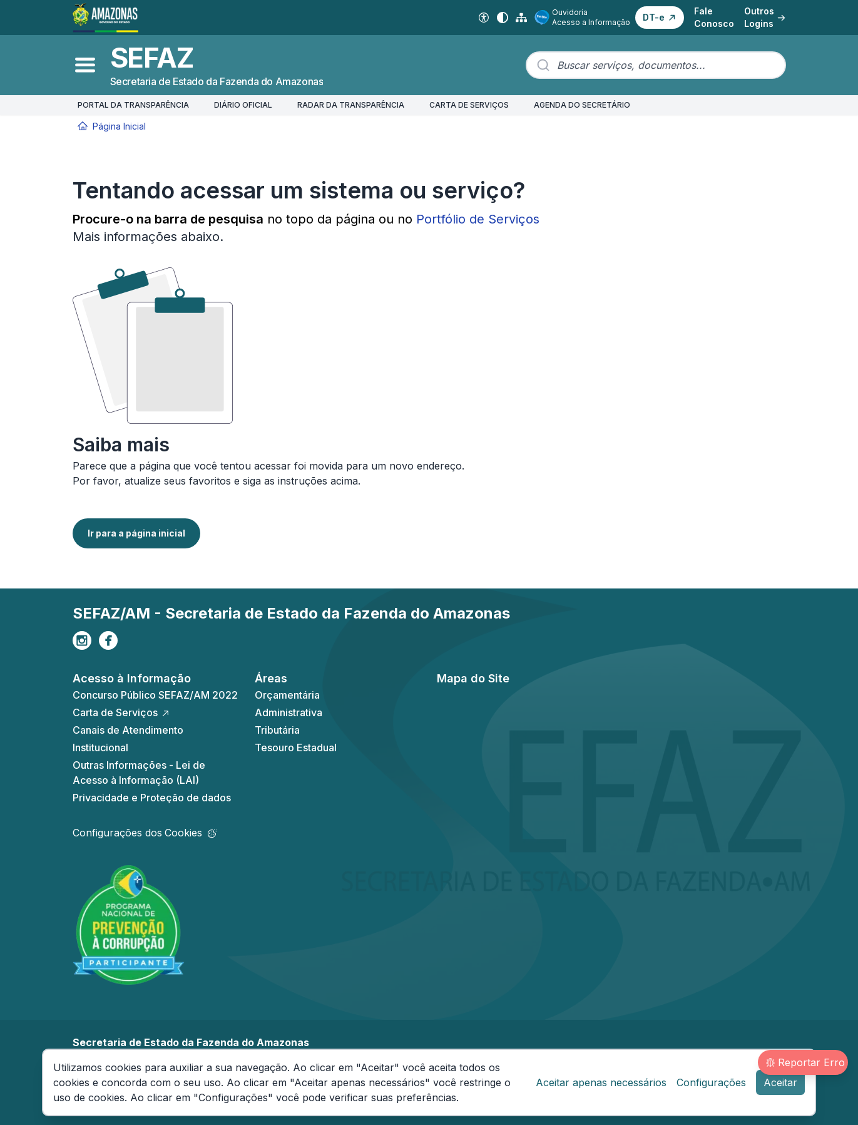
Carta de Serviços (121, 712)
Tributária (277, 730)
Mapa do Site (473, 678)
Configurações (711, 1082)
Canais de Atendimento (128, 730)
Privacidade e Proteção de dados (152, 797)
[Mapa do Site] (521, 17)
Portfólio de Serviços (477, 219)
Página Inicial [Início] (112, 126)
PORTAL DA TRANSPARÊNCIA (133, 105)
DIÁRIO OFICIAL (243, 105)
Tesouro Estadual (296, 747)
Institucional (100, 747)
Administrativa (288, 712)
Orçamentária (287, 695)
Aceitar (780, 1082)
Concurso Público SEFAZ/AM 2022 (155, 695)
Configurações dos (145, 832)
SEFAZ (152, 57)
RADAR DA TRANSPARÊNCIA (350, 105)
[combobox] (656, 65)
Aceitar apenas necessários (601, 1082)
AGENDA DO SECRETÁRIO (582, 105)
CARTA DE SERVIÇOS (469, 105)
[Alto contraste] (502, 17)
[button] (659, 17)
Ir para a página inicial (136, 533)
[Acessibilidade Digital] (484, 17)
